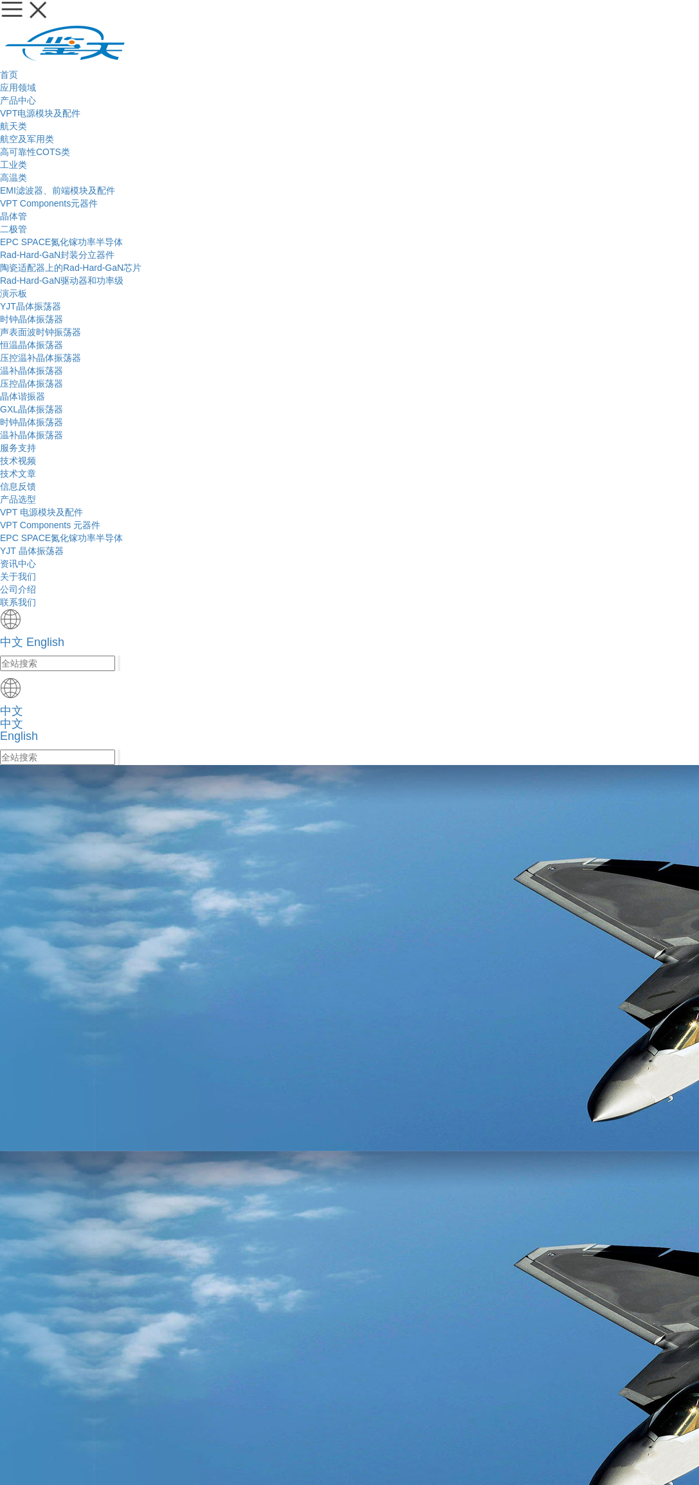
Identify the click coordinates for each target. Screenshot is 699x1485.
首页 (144, 22)
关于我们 (459, 22)
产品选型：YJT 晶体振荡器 (217, 279)
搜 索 (315, 667)
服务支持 (328, 22)
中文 (549, 22)
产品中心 (263, 22)
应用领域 (198, 22)
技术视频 (259, 312)
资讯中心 (393, 22)
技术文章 (319, 312)
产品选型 (142, 279)
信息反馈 (379, 312)
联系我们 (149, 1362)
